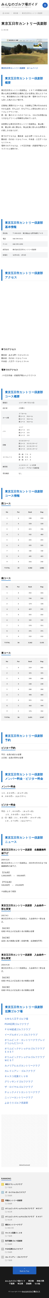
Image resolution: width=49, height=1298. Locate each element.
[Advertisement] (24, 182)
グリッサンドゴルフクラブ (19, 1081)
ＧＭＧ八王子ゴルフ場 (16, 1018)
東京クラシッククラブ (13, 1184)
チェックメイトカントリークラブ (22, 1092)
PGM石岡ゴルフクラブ (17, 1024)
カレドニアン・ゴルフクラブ (20, 1070)
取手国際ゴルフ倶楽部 (13, 1241)
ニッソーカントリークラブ (19, 1097)
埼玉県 (9, 1211)
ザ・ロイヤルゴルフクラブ (19, 1086)
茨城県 (9, 1195)
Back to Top (24, 1271)
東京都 (6, 30)
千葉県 (9, 1187)
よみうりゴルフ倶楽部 (16, 1102)
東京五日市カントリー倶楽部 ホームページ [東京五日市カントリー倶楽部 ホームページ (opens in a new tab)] (19, 68)
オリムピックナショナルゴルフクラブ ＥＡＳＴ (24, 1217)
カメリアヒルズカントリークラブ (22, 1065)
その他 (37, 1283)
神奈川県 (10, 1228)
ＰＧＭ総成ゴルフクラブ (17, 1029)
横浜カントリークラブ (13, 1225)
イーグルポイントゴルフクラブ (21, 1034)
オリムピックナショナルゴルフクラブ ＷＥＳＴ (24, 1208)
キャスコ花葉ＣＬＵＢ (16, 1076)
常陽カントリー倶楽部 (13, 1200)
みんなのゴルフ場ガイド (19, 4)
